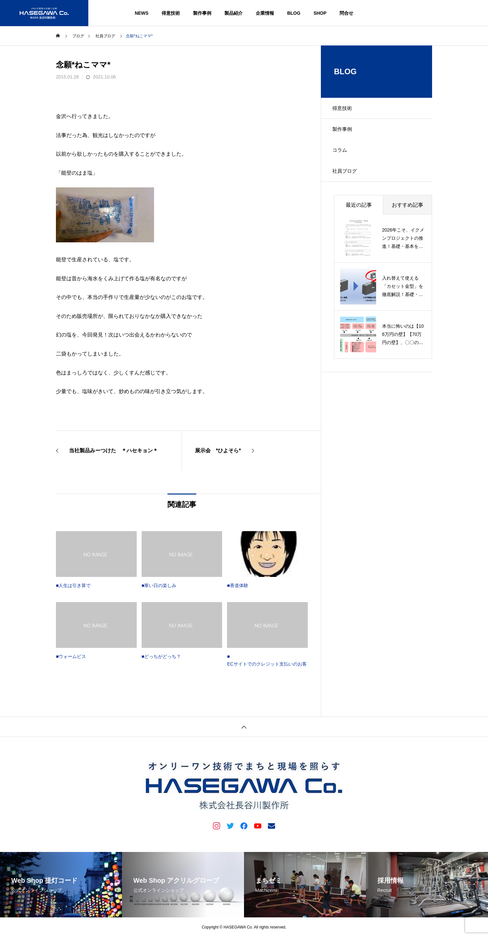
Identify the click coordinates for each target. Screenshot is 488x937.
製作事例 (202, 13)
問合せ (346, 13)
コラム (342, 155)
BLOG (293, 13)
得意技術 (171, 13)
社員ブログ (347, 178)
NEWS (141, 13)
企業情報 (265, 13)
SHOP (319, 13)
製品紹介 (233, 13)
